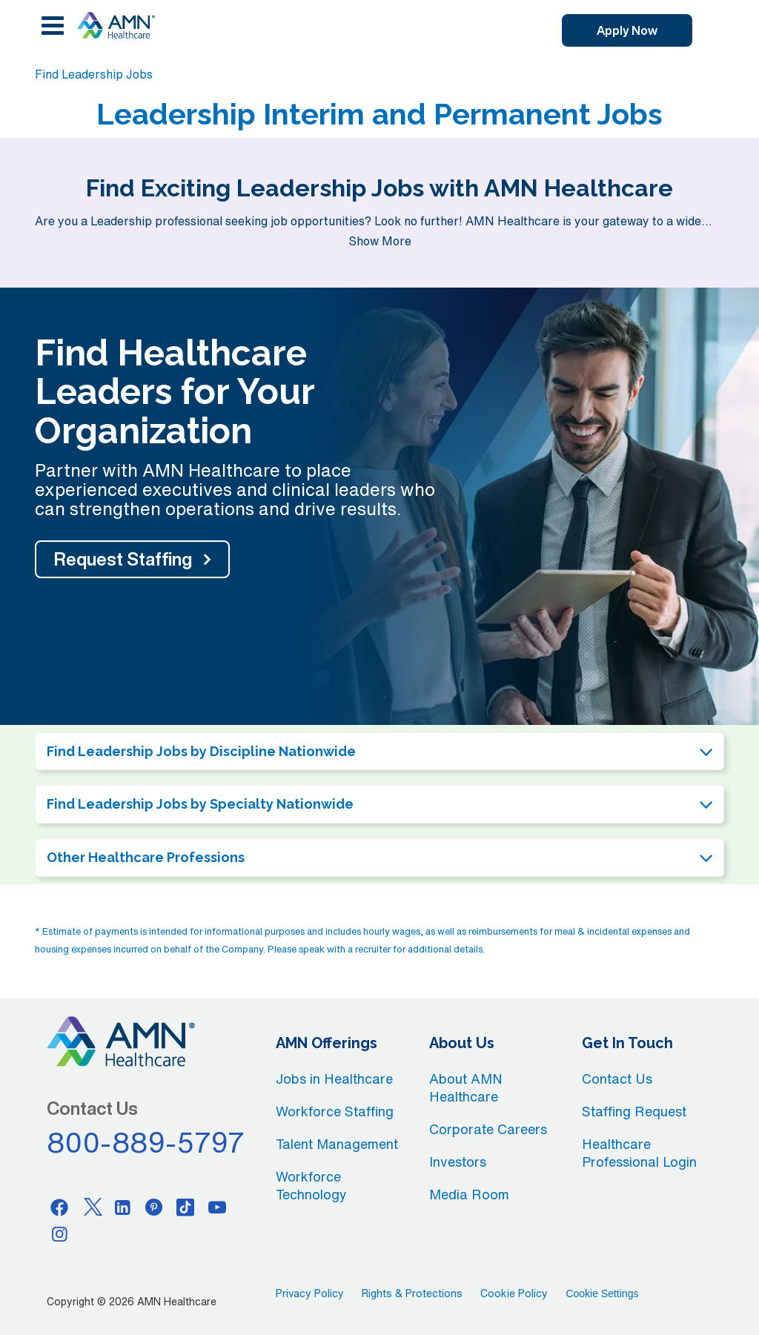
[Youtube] (217, 1207)
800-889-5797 (146, 1142)
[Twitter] (91, 1207)
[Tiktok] (186, 1207)
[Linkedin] (122, 1207)
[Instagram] (59, 1233)
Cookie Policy (514, 1293)
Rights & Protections (412, 1293)
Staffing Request (634, 1111)
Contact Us (617, 1078)
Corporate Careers (488, 1129)
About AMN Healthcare (466, 1087)
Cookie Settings (602, 1293)
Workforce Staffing (335, 1111)
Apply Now (627, 30)
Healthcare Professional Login (639, 1152)
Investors (457, 1161)
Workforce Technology (311, 1185)
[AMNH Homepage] (115, 25)
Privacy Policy (310, 1293)
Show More (379, 241)
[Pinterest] (154, 1207)
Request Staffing (123, 559)
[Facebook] (59, 1207)
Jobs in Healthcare (334, 1078)
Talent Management (337, 1143)
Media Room (469, 1194)
